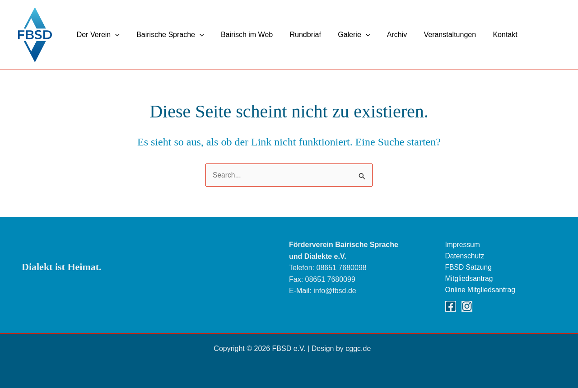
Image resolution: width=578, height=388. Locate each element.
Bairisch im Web (241, 34)
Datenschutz (465, 255)
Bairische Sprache (166, 34)
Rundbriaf (296, 34)
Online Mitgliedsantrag (481, 290)
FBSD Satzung (469, 266)
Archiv (383, 34)
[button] (114, 34)
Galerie (343, 34)
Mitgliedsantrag (469, 278)
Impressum (463, 243)
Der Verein (96, 34)
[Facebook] (450, 306)
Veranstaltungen (434, 34)
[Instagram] (466, 306)
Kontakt (487, 34)
